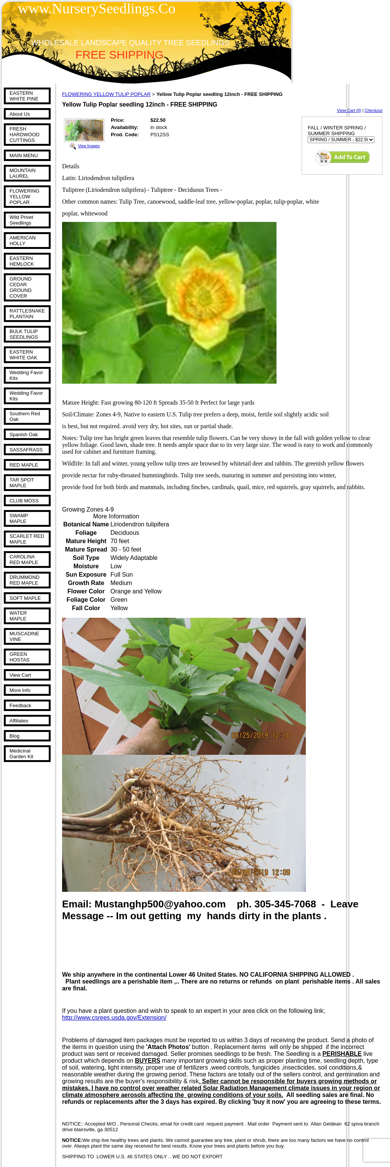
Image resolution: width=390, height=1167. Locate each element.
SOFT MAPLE (25, 598)
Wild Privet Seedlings (21, 220)
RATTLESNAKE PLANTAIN (27, 313)
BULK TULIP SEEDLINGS (24, 334)
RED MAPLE (24, 465)
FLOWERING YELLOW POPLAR (25, 196)
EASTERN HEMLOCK (22, 261)
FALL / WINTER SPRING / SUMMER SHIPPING (337, 130)
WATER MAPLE (18, 616)
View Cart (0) (349, 110)
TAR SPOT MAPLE (22, 482)
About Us (20, 114)
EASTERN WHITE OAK (23, 354)
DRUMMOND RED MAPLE (25, 580)
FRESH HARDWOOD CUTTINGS (25, 134)
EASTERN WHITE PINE (24, 96)
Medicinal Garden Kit (21, 753)
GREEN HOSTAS (20, 657)
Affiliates (19, 721)
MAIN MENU (24, 155)
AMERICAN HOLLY (23, 240)
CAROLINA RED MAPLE (24, 559)
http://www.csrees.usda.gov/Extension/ (114, 1017)
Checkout (373, 110)
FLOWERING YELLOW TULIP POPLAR (106, 94)
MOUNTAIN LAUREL (22, 173)
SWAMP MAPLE (19, 518)
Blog (14, 736)
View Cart (20, 675)
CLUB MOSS (24, 501)
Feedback (20, 705)
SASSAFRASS (26, 450)
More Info (20, 690)
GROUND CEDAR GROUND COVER (21, 287)
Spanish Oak (24, 434)
